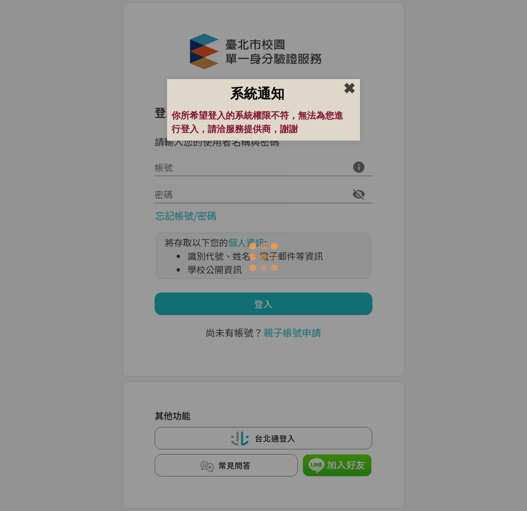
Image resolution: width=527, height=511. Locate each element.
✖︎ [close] (349, 88)
